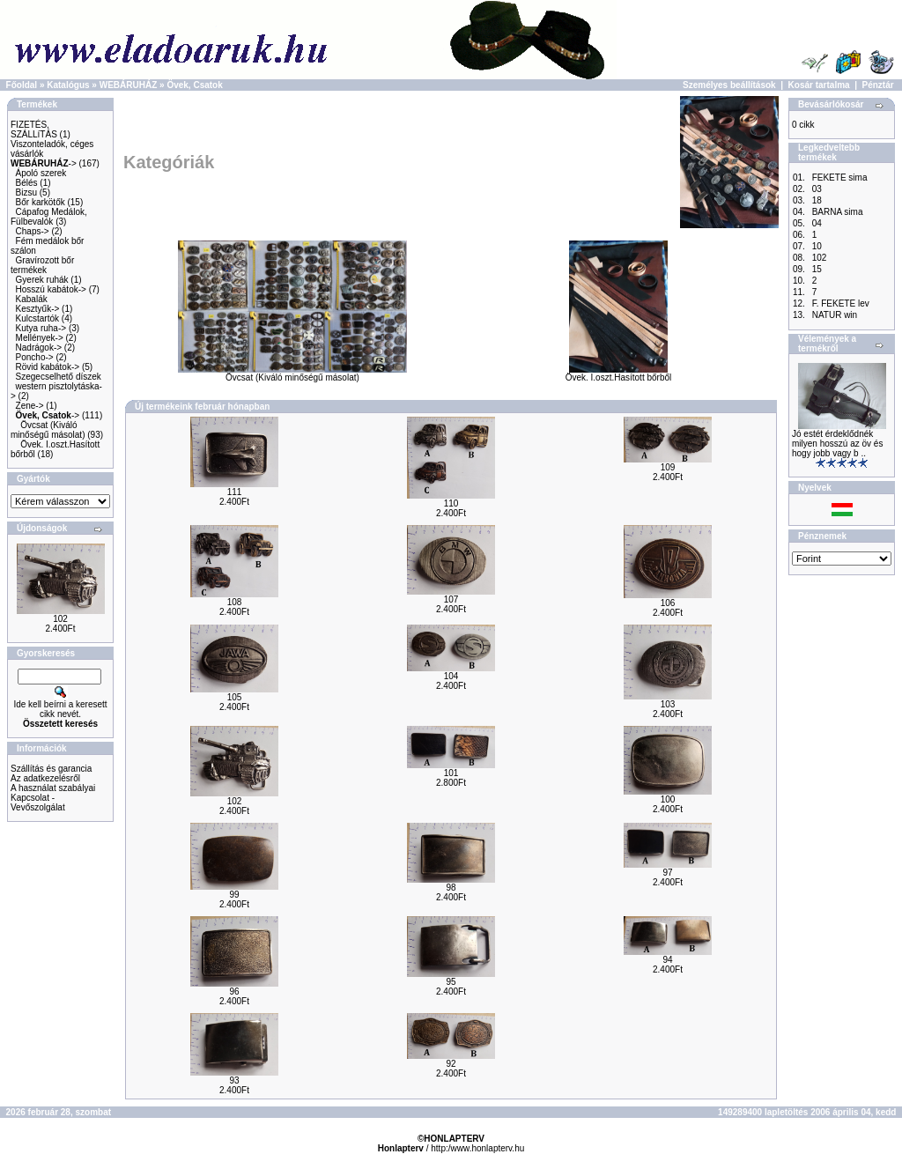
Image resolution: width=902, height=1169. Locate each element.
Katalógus (68, 85)
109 (668, 467)
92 (450, 1064)
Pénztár (878, 85)
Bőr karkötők (40, 202)
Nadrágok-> (39, 347)
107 (451, 599)
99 (234, 894)
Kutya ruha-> (41, 328)
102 (60, 619)
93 (234, 1080)
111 (234, 492)
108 (234, 602)
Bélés (27, 183)
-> (44, 163)
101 (451, 773)
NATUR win (834, 315)
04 (817, 223)
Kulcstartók (37, 318)
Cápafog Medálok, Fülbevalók (49, 216)
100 (668, 799)
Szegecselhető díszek (58, 376)
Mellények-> (39, 338)
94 (667, 960)
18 (817, 200)
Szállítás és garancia (51, 768)
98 (450, 887)
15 (817, 269)
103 (668, 704)
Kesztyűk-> (38, 309)
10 (817, 246)
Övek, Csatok (194, 85)
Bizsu (26, 192)
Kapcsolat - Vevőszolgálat (38, 802)
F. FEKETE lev (840, 303)
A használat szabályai (53, 788)
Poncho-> (35, 357)
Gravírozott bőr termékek (42, 265)
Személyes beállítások (729, 85)
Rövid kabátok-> (48, 367)
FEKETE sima (840, 177)
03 (817, 189)
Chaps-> (32, 231)
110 (451, 503)
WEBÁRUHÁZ (129, 85)
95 (450, 982)
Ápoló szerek (41, 173)
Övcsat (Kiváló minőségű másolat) (48, 430)
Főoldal (22, 85)
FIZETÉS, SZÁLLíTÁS (34, 129)
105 (234, 697)
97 (667, 872)
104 (451, 676)
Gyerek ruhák (42, 280)
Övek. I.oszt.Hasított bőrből (619, 373)
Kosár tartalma (819, 85)
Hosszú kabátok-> (51, 289)
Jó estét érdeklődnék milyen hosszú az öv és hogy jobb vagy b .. (837, 443)
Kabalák (32, 299)
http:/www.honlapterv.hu (477, 1148)
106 (668, 603)
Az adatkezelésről (45, 778)
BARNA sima (837, 212)
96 (234, 991)
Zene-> (30, 406)
